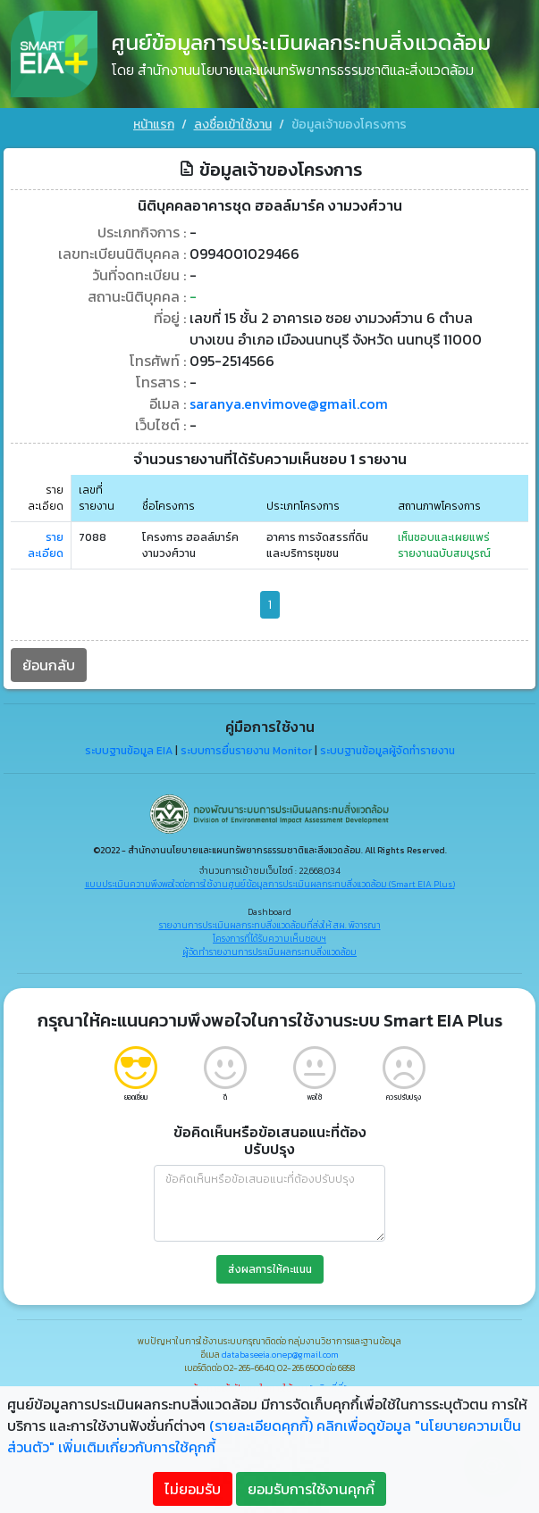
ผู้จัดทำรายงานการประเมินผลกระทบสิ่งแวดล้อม (269, 946)
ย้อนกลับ (48, 659)
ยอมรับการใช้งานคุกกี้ (311, 1489)
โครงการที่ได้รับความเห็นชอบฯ (269, 933)
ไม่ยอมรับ (192, 1489)
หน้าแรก (153, 124)
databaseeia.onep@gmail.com (280, 1349)
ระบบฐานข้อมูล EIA (129, 745)
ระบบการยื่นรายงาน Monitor (246, 745)
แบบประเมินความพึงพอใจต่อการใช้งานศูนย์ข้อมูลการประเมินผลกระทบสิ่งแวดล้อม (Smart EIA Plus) (270, 878)
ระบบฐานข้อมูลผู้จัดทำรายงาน (387, 745)
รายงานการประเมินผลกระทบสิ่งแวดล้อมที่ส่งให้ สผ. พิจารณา (270, 920)
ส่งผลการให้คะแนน (270, 1264)
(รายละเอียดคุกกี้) (261, 1425)
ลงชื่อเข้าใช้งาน (233, 124)
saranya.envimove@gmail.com (288, 398)
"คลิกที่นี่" (328, 1383)
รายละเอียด (45, 540)
